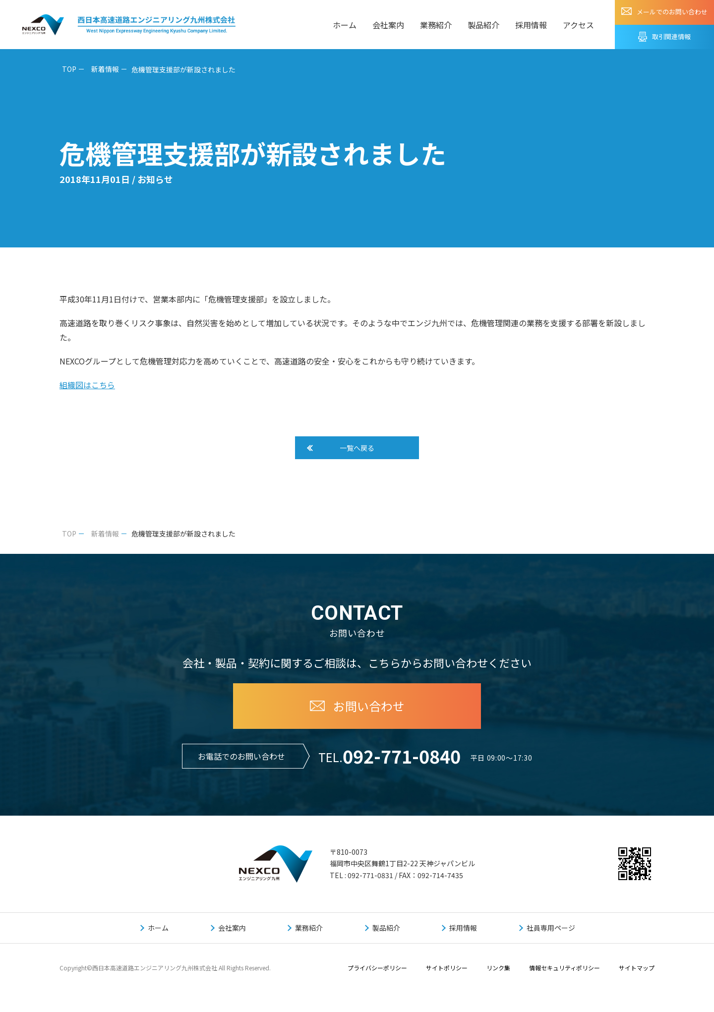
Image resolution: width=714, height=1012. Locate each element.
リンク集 (498, 972)
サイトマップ (636, 972)
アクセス (578, 25)
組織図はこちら (87, 385)
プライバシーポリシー (377, 972)
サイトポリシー (447, 972)
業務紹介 (436, 25)
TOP (69, 69)
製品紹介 (483, 25)
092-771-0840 (402, 761)
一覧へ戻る (357, 450)
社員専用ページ (551, 933)
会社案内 (388, 25)
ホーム (345, 25)
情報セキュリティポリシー (564, 972)
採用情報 (531, 25)
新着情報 (105, 69)
